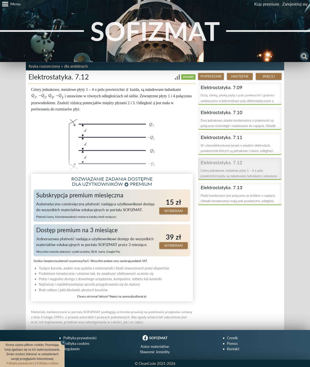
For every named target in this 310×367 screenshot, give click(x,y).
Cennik (232, 338)
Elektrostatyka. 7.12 (221, 162)
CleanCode (147, 363)
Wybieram (173, 211)
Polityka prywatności (79, 338)
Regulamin (71, 349)
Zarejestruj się (295, 4)
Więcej (269, 76)
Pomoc (232, 343)
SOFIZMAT (155, 30)
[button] (10, 4)
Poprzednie (211, 76)
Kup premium (266, 4)
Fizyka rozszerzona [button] (44, 66)
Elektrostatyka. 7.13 (221, 187)
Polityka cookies (76, 343)
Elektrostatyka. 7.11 (221, 137)
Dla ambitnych (76, 66)
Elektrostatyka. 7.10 (221, 112)
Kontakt (233, 349)
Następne (240, 76)
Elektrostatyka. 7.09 (221, 87)
